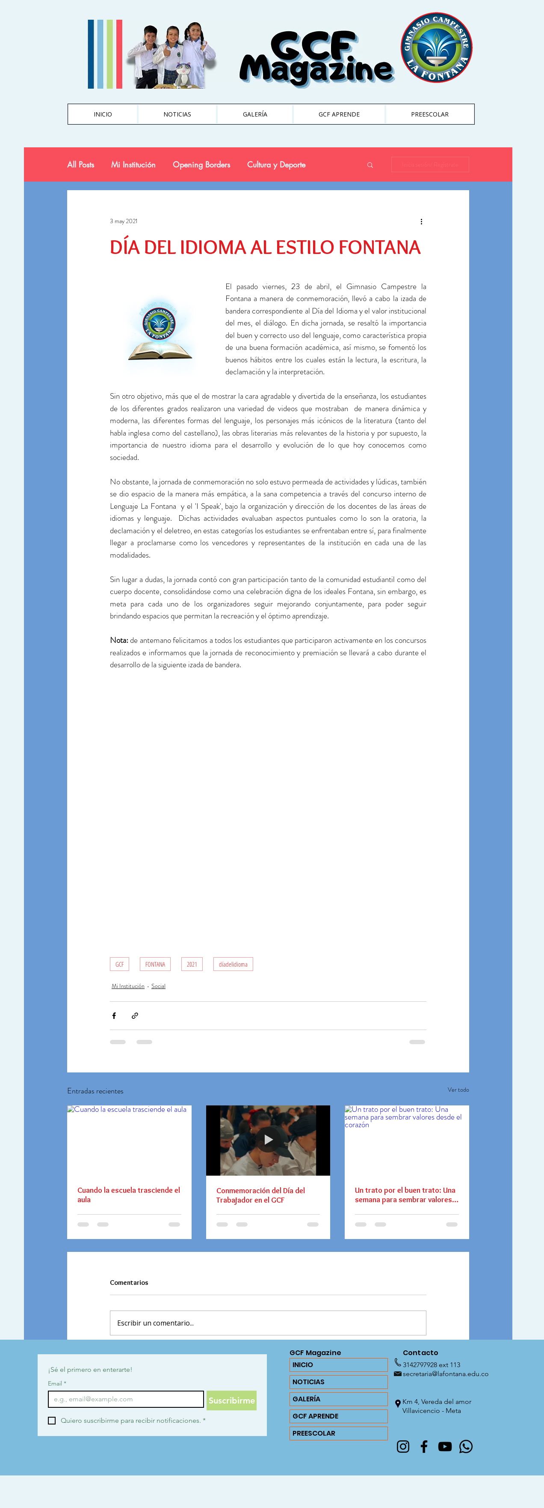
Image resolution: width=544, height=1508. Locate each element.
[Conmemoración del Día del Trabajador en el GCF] (268, 1140)
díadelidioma (233, 964)
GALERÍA (306, 1399)
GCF (119, 964)
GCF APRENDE (315, 1416)
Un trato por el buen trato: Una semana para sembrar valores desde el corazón (405, 1194)
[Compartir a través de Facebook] (114, 1016)
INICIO (303, 1365)
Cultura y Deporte (276, 164)
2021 (192, 964)
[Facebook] (424, 1446)
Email (57, 1383)
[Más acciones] (421, 221)
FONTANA (155, 964)
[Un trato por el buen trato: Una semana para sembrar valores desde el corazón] (407, 1140)
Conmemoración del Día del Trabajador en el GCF (260, 1195)
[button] (370, 164)
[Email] (123, 1399)
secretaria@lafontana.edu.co (446, 1374)
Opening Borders (201, 164)
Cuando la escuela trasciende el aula (128, 1194)
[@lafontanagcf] (403, 1446)
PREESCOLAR (314, 1433)
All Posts (80, 164)
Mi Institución (133, 164)
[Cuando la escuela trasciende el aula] (129, 1140)
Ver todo (458, 1089)
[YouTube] (445, 1446)
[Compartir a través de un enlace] (135, 1016)
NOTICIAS (309, 1382)
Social (158, 986)
